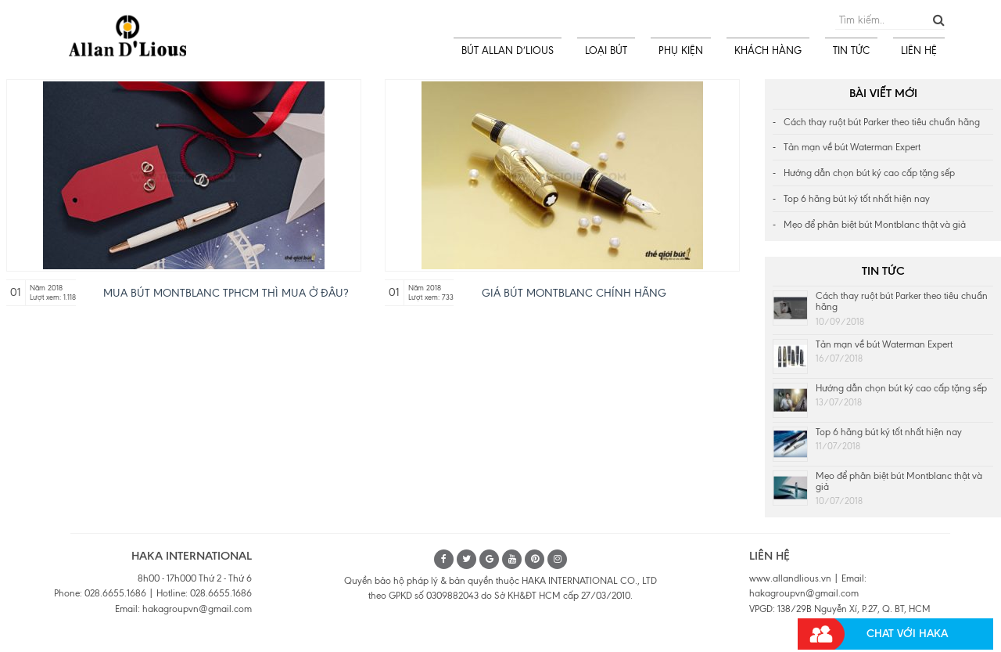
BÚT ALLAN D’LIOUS (507, 50)
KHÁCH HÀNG (768, 50)
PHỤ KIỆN (680, 50)
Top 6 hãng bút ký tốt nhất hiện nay (857, 198)
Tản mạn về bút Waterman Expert (852, 147)
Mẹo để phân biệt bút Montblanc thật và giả (875, 224)
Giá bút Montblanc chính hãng (574, 293)
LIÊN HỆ (919, 50)
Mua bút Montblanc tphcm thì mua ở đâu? (225, 293)
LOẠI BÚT (606, 50)
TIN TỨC (851, 50)
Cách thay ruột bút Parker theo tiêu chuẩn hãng (882, 122)
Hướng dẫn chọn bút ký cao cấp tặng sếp (869, 173)
